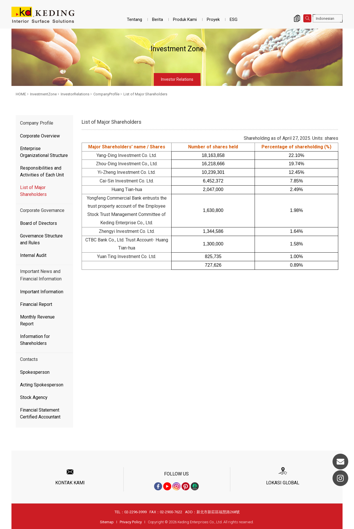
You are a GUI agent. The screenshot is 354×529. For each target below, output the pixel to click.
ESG (233, 19)
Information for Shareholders (35, 340)
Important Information (41, 291)
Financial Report (36, 304)
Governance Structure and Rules (41, 239)
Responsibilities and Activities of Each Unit (42, 171)
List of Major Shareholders (145, 94)
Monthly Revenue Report (37, 320)
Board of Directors (38, 223)
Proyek (213, 19)
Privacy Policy (131, 522)
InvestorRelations (75, 94)
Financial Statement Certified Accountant (40, 413)
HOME (21, 94)
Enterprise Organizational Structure (44, 152)
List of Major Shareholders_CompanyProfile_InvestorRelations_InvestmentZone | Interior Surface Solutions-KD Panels (42, 14)
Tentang (134, 19)
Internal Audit (33, 255)
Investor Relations (177, 79)
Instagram (340, 478)
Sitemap (107, 522)
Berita (157, 19)
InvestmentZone (43, 94)
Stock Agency (34, 397)
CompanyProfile (106, 94)
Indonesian (325, 18)
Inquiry (297, 18)
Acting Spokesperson (41, 385)
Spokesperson (35, 372)
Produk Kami (185, 19)
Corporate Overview (40, 136)
